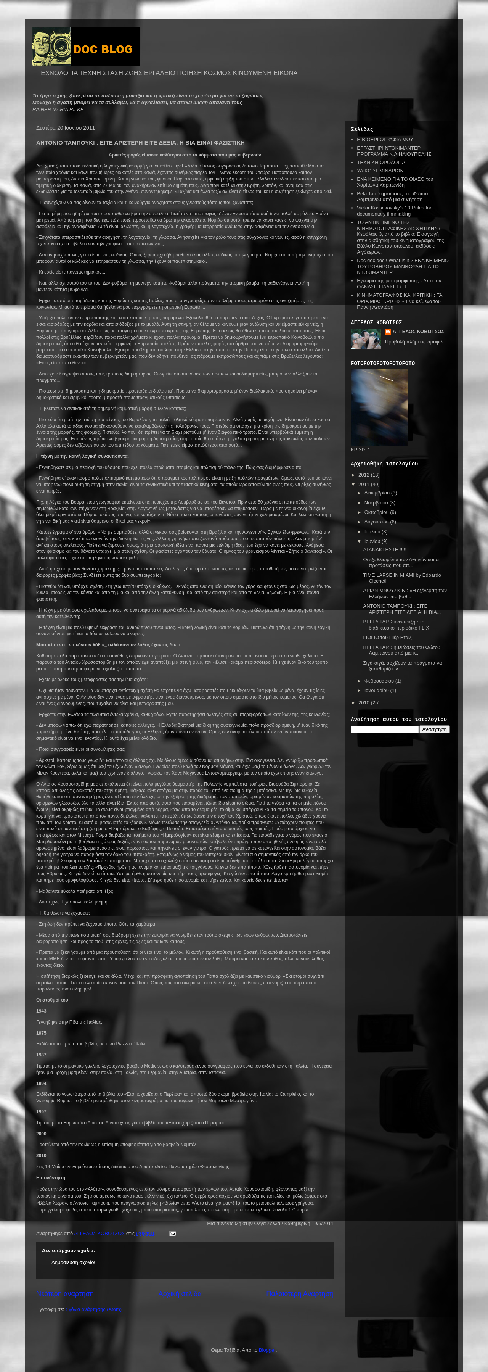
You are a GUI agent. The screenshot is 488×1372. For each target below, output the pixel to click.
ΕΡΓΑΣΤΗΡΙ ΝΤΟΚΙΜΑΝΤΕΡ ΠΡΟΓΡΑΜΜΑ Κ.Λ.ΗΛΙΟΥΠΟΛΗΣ (394, 151)
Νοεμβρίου (377, 503)
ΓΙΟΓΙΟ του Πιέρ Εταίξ (387, 637)
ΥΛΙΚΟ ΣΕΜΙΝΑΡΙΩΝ (380, 171)
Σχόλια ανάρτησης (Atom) (94, 1309)
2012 (364, 475)
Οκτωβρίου (377, 512)
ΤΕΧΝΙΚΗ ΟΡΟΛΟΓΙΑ (381, 162)
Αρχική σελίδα (179, 1294)
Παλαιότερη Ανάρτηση (300, 1294)
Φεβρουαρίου (379, 681)
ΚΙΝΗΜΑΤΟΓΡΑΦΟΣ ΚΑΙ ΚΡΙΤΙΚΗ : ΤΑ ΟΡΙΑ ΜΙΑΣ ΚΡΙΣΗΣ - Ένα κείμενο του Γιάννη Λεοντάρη (399, 301)
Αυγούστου (377, 522)
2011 (364, 484)
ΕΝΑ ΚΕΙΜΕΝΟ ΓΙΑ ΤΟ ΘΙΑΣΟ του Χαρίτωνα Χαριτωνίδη (395, 182)
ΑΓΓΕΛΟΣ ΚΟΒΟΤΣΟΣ (419, 331)
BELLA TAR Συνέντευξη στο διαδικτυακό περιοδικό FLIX (396, 625)
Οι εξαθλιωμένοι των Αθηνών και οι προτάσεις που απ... (401, 562)
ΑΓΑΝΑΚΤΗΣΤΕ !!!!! (384, 549)
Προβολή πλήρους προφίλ (414, 342)
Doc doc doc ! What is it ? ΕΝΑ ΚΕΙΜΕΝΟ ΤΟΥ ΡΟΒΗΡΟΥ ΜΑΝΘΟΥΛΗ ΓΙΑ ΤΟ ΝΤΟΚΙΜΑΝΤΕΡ (403, 266)
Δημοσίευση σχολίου (74, 1262)
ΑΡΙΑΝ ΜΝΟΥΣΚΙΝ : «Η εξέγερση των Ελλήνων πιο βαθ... (405, 593)
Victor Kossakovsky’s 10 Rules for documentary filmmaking (394, 211)
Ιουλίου (373, 532)
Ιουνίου (373, 541)
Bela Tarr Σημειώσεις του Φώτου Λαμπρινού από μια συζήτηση (392, 197)
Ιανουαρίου (377, 690)
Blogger (267, 1350)
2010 (364, 702)
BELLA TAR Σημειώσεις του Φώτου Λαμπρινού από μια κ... (401, 650)
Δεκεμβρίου (377, 493)
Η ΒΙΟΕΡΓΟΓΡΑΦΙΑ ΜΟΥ (385, 139)
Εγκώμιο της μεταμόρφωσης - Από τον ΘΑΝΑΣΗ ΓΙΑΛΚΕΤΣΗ (399, 284)
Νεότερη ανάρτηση (65, 1294)
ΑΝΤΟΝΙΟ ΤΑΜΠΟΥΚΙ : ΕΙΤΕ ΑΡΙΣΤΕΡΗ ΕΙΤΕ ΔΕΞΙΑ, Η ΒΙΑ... (402, 609)
